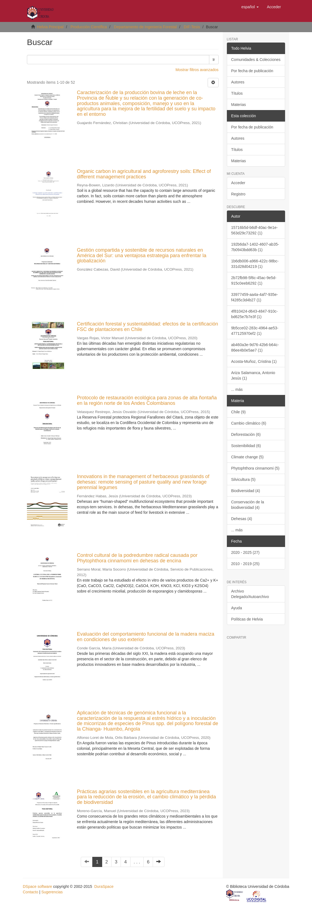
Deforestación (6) (246, 434)
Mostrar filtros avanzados (197, 70)
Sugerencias (52, 892)
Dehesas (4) (241, 519)
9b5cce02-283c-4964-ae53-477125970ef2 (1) (254, 331)
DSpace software (37, 886)
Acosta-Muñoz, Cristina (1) (254, 361)
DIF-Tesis (192, 27)
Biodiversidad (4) (245, 491)
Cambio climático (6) (248, 423)
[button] (250, 7)
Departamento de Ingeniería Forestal (145, 27)
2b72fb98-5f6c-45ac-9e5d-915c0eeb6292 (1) (254, 280)
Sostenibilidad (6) (246, 446)
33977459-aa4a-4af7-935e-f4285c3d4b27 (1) (254, 297)
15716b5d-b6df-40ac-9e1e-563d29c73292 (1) (254, 230)
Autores (237, 82)
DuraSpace (103, 886)
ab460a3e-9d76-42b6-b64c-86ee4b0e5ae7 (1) (255, 347)
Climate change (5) (247, 457)
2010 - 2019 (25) (245, 564)
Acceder (238, 183)
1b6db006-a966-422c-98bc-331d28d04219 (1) (255, 264)
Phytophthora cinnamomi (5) (255, 468)
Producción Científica (89, 27)
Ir (214, 59)
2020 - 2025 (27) (245, 552)
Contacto (30, 892)
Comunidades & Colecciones (256, 59)
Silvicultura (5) (243, 479)
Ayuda (236, 608)
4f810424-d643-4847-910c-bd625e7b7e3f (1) (254, 314)
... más (237, 389)
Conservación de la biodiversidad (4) (247, 505)
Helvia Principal (50, 27)
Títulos (237, 93)
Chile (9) (238, 412)
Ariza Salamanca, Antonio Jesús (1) (253, 375)
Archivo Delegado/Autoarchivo (250, 594)
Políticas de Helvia (247, 619)
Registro (238, 194)
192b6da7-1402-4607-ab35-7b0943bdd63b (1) (255, 247)
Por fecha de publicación (252, 71)
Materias (238, 104)
